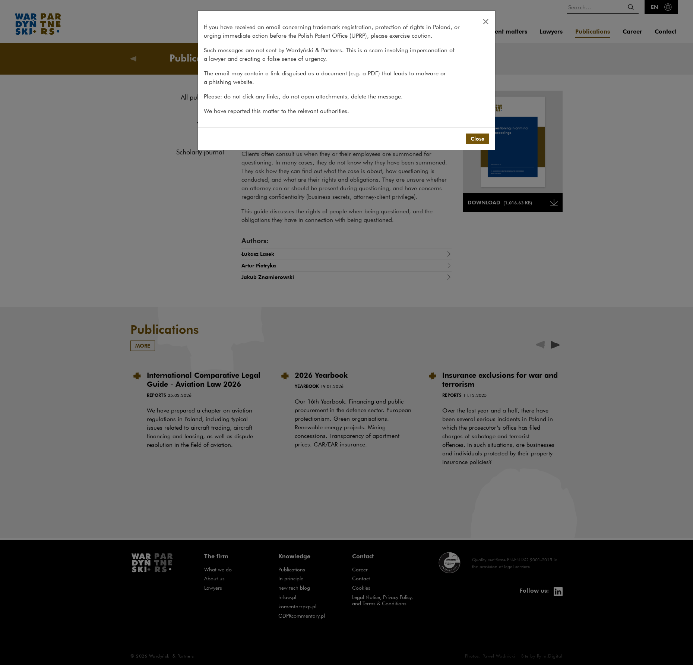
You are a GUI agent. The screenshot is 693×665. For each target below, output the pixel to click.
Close (477, 138)
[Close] (485, 21)
